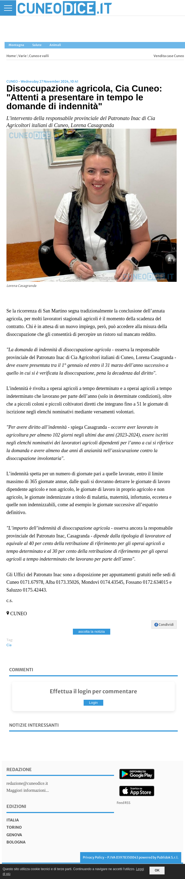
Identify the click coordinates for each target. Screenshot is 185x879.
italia (12, 820)
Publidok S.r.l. (168, 857)
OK (157, 870)
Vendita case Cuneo (169, 56)
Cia (9, 645)
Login (93, 703)
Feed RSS (123, 803)
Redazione (19, 769)
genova (14, 834)
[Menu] (8, 8)
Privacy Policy (93, 857)
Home (11, 56)
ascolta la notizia (91, 632)
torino (14, 827)
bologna (16, 842)
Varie (22, 56)
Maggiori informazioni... (27, 790)
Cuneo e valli (39, 56)
